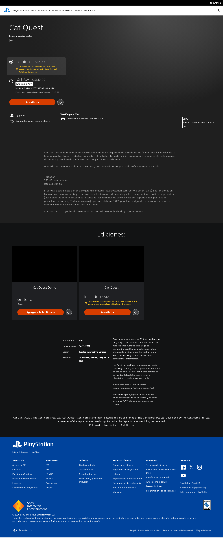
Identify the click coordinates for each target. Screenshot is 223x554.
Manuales (117, 492)
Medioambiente (87, 465)
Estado (116, 474)
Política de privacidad (149, 530)
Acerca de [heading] (18, 460)
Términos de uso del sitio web (178, 530)
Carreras (16, 469)
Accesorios (53, 10)
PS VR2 (49, 474)
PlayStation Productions (24, 478)
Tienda (77, 10)
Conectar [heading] (185, 460)
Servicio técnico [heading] (122, 460)
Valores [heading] (83, 460)
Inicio (15, 452)
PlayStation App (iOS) (190, 483)
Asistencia (88, 10)
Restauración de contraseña (127, 483)
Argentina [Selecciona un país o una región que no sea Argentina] (22, 530)
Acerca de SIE (19, 465)
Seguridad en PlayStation (125, 469)
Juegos (16, 10)
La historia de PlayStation (25, 487)
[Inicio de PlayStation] (7, 10)
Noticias (66, 10)
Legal (133, 530)
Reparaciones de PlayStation (127, 478)
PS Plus (41, 10)
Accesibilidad (86, 469)
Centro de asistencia (123, 465)
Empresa (16, 483)
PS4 (32, 10)
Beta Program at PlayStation (194, 492)
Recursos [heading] (151, 460)
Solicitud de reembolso (124, 487)
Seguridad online (88, 474)
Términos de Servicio (156, 465)
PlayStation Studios (22, 474)
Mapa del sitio (203, 530)
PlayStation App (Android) (193, 487)
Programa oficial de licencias (161, 490)
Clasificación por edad (157, 477)
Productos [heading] (52, 460)
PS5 (25, 10)
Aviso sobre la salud (156, 481)
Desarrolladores (154, 486)
